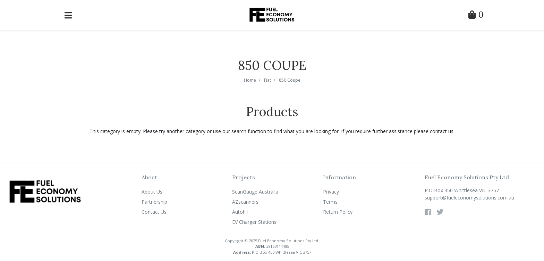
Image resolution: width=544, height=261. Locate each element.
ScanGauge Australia (255, 191)
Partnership (154, 201)
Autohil (240, 212)
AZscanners (245, 201)
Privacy (331, 191)
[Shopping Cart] (476, 16)
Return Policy (337, 212)
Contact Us (154, 212)
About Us (152, 191)
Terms (330, 201)
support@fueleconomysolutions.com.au (469, 197)
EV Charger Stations (254, 222)
